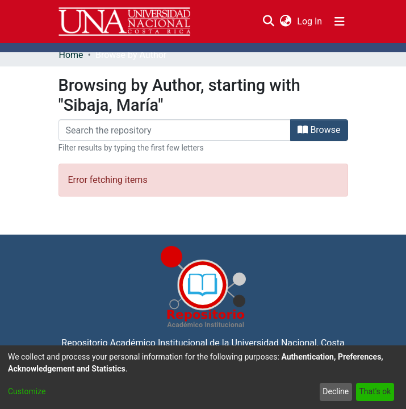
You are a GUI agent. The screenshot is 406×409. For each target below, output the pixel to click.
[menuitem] (286, 21)
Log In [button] (310, 21)
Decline (336, 391)
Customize (26, 391)
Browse (319, 129)
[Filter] (174, 130)
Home (71, 54)
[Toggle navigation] (339, 21)
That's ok (375, 391)
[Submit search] (269, 21)
